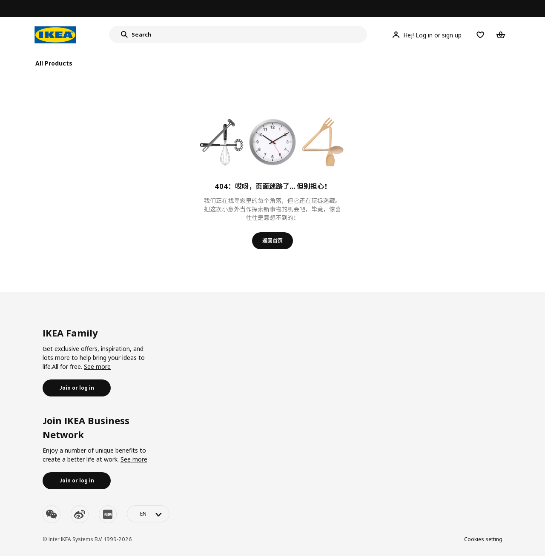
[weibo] (80, 514)
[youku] (108, 514)
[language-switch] (148, 513)
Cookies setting (483, 539)
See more (97, 366)
